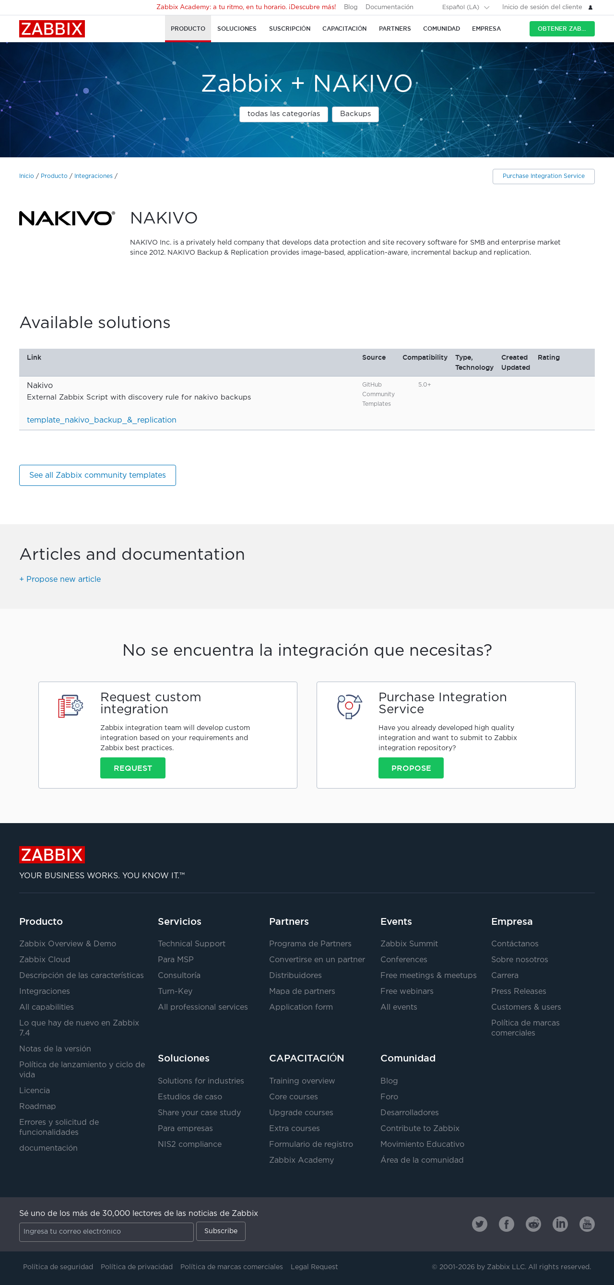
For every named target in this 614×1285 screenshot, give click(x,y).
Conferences (403, 960)
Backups (355, 114)
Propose (411, 768)
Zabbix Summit (409, 944)
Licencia (34, 1091)
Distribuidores (295, 975)
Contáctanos (515, 944)
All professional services (203, 1007)
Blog (351, 7)
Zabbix (52, 28)
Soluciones (184, 1058)
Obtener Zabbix (565, 28)
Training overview (302, 1081)
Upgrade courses (301, 1113)
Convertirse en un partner (317, 960)
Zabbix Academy (301, 1160)
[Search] (429, 7)
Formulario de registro (311, 1144)
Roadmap (37, 1106)
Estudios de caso (190, 1097)
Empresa (512, 921)
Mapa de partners (302, 991)
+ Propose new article (60, 579)
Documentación (389, 7)
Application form (301, 1007)
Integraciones (93, 176)
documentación (48, 1148)
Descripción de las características (81, 975)
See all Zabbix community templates (97, 475)
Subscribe (220, 1231)
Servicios (179, 921)
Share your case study (199, 1113)
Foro (389, 1097)
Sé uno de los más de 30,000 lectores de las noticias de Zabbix (138, 1213)
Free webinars (407, 991)
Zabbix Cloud (45, 960)
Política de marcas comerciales (231, 1267)
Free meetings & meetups (428, 975)
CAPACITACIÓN (307, 1058)
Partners (289, 921)
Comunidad (408, 1058)
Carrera (505, 975)
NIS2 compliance (190, 1144)
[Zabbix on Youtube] (587, 1224)
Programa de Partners (310, 944)
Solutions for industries (201, 1081)
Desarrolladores (409, 1113)
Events (396, 921)
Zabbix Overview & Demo (67, 944)
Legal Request (314, 1267)
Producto (54, 176)
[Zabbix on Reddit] (533, 1224)
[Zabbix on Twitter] (479, 1224)
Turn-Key (175, 991)
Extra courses (294, 1128)
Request (133, 768)
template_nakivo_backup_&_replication (102, 420)
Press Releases (518, 991)
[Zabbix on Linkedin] (560, 1224)
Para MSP (176, 960)
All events (398, 1007)
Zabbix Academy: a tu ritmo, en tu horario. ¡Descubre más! (246, 7)
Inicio (26, 176)
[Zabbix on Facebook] (506, 1224)
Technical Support (191, 944)
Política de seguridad (58, 1267)
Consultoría (179, 975)
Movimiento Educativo (422, 1144)
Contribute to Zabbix (420, 1128)
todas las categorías (284, 114)
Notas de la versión (55, 1049)
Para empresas (185, 1128)
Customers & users (526, 1007)
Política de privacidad (137, 1267)
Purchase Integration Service (544, 176)
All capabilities (46, 1007)
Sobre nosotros (519, 960)
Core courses (293, 1097)
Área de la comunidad (422, 1160)
